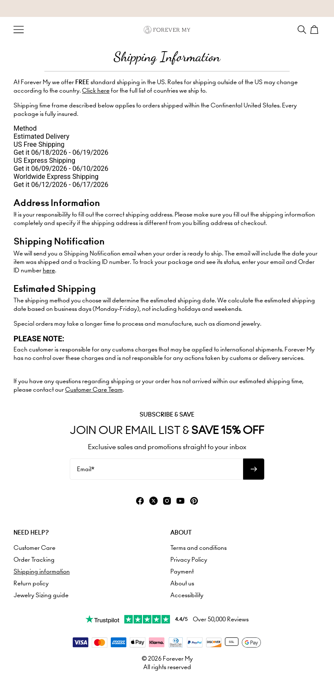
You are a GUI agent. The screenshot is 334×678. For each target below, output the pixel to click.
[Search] (302, 30)
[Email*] (156, 469)
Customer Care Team (94, 389)
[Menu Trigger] (19, 30)
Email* (85, 469)
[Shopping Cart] (315, 30)
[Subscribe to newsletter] (253, 469)
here (49, 270)
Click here (96, 90)
